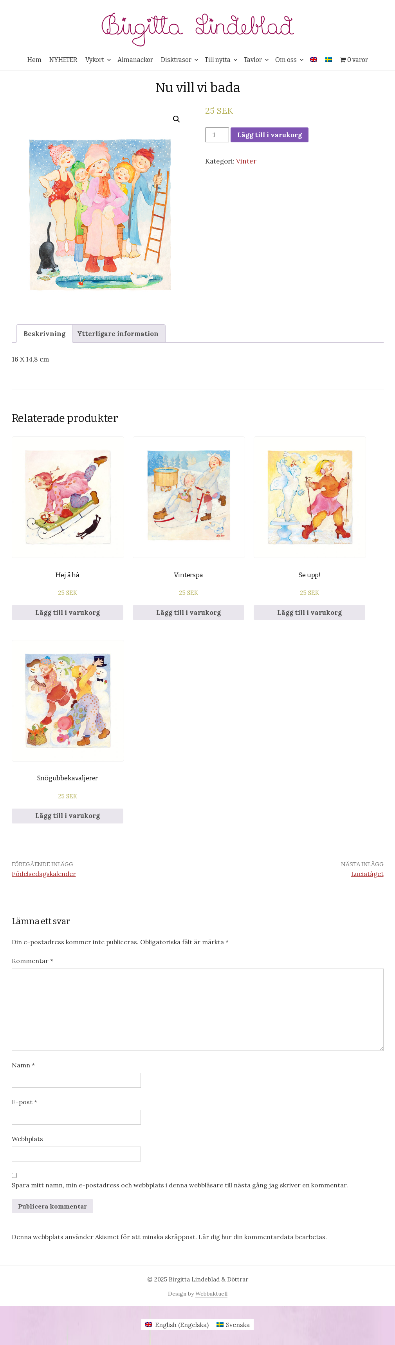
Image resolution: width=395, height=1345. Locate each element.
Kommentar (32, 961)
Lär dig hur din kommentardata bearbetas (261, 1237)
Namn (23, 1065)
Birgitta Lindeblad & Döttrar (208, 1279)
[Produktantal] (217, 134)
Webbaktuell (211, 1293)
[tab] (44, 333)
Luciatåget (367, 874)
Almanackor (135, 60)
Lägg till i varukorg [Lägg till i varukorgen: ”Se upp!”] (309, 612)
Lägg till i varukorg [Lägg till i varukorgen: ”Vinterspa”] (188, 612)
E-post (24, 1102)
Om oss (286, 60)
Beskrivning (44, 333)
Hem (34, 60)
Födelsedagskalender (44, 874)
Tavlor (253, 60)
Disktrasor (176, 60)
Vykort (94, 60)
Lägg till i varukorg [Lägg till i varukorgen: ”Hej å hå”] (67, 612)
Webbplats (27, 1139)
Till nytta (218, 60)
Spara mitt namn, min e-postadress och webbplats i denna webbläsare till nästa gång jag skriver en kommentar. (180, 1185)
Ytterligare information (118, 333)
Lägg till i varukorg (269, 135)
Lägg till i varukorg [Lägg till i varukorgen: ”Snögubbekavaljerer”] (67, 815)
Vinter (246, 161)
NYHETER (63, 60)
